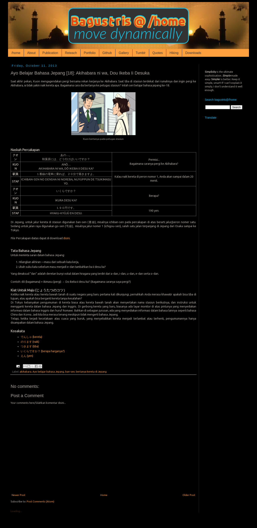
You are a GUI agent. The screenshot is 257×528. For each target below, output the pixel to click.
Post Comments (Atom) (40, 501)
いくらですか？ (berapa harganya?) (43, 351)
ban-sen (70, 371)
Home (103, 495)
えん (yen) (27, 355)
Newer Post (18, 495)
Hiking (173, 53)
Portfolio (90, 53)
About (31, 53)
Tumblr (141, 53)
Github (107, 53)
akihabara (25, 371)
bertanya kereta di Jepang (91, 371)
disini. (66, 238)
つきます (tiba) (30, 346)
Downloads (193, 53)
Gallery (124, 53)
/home (15, 53)
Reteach (71, 53)
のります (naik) (30, 341)
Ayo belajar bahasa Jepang (48, 371)
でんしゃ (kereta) (31, 337)
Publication (50, 53)
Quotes (157, 53)
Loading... (16, 511)
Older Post (189, 495)
